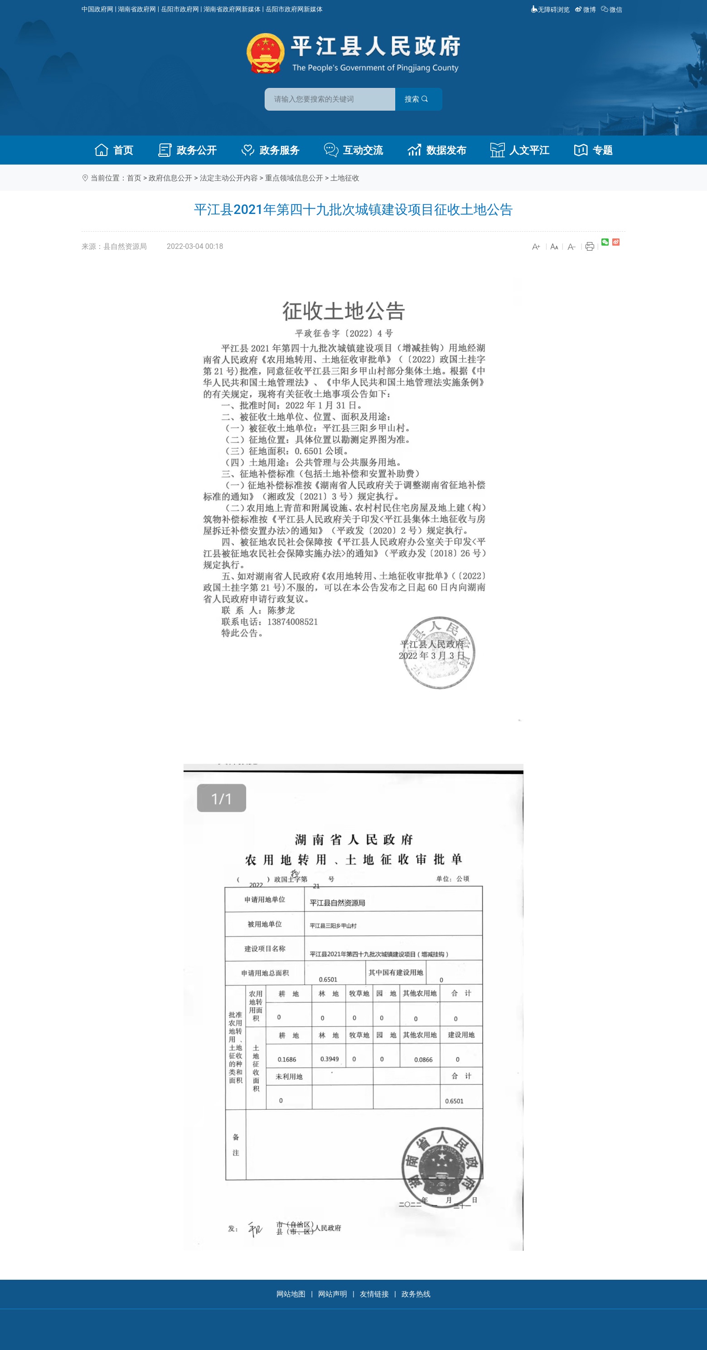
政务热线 (416, 1294)
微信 (612, 9)
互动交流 (353, 150)
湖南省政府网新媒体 (232, 9)
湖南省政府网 (137, 9)
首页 (113, 150)
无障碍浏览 (550, 9)
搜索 (418, 99)
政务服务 (270, 150)
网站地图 (290, 1294)
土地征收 (344, 178)
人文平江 (519, 150)
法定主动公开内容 (229, 178)
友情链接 (374, 1294)
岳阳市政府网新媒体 (294, 9)
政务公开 (187, 150)
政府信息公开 (170, 178)
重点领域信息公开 (294, 178)
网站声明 (332, 1294)
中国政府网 (97, 9)
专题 (593, 150)
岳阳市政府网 (180, 9)
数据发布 (436, 150)
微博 (586, 9)
